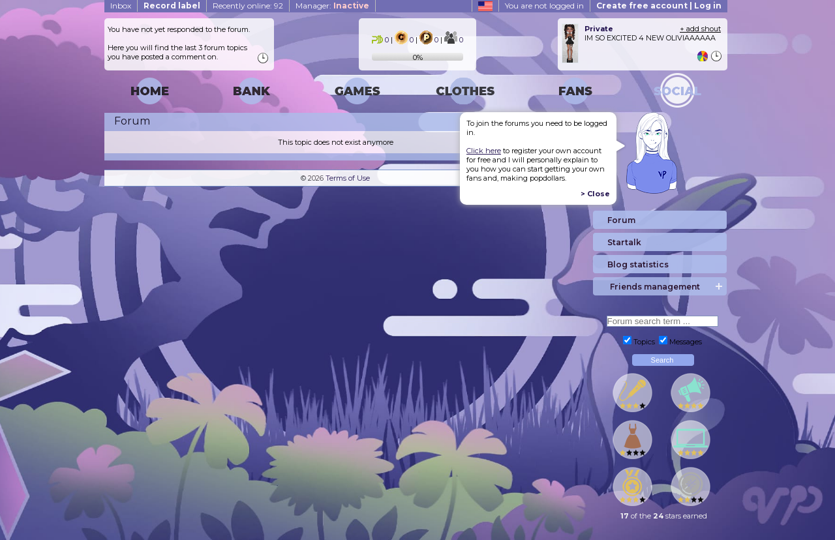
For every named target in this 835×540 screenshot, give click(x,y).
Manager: (332, 5)
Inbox (120, 5)
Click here (483, 150)
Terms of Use (348, 178)
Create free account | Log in (658, 5)
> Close (595, 193)
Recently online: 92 (248, 5)
